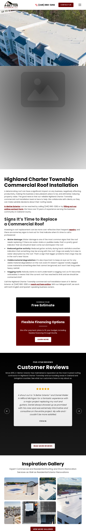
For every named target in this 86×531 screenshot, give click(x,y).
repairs (72, 229)
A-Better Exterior (12, 206)
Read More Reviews (43, 449)
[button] (77, 5)
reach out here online (41, 284)
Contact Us (65, 5)
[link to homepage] (11, 5)
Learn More (43, 339)
